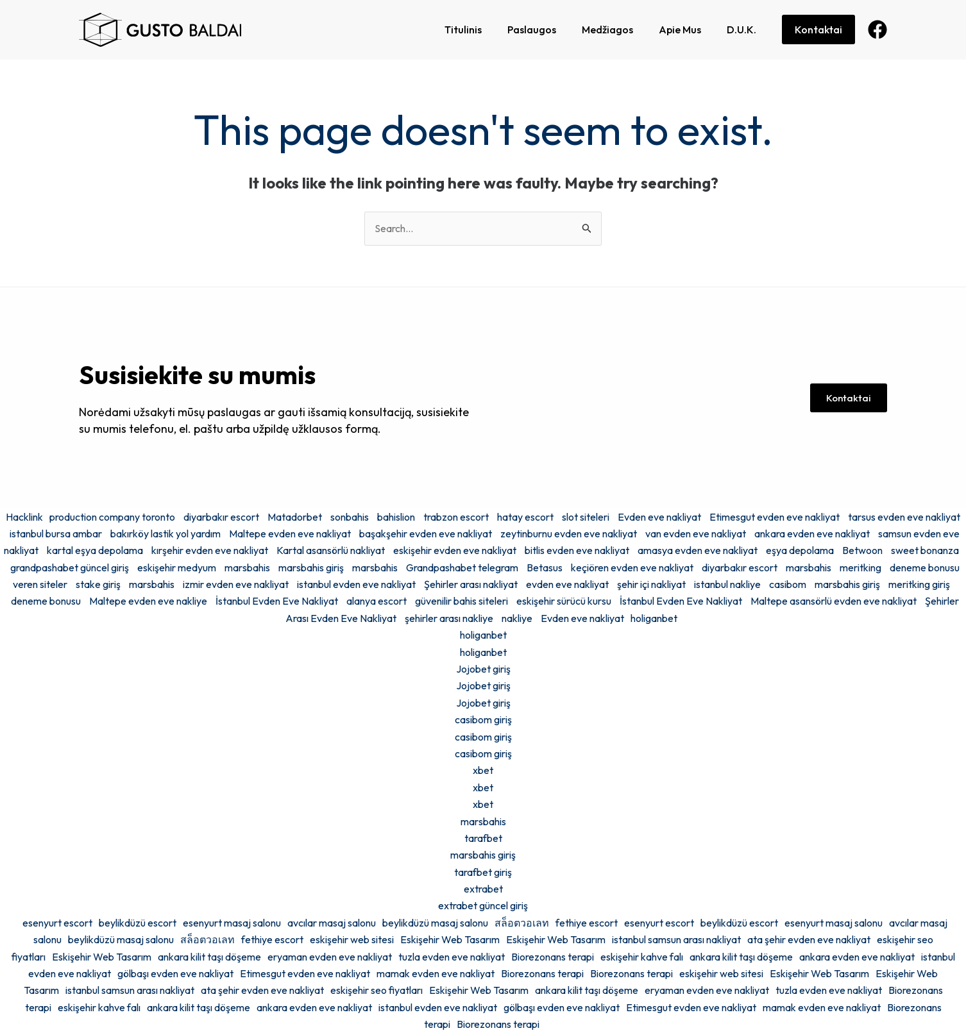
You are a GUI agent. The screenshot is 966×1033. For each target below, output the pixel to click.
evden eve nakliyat (567, 584)
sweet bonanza (925, 550)
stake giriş (98, 584)
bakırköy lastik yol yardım (165, 533)
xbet (483, 770)
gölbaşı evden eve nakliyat (175, 973)
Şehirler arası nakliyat (471, 584)
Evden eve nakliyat (659, 516)
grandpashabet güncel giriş (69, 567)
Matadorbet (294, 516)
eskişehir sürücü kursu (563, 600)
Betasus (545, 567)
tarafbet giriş (483, 872)
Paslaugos (531, 29)
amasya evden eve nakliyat (698, 550)
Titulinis (463, 29)
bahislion (396, 516)
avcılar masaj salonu (331, 922)
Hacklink (24, 516)
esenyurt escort (57, 922)
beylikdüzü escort (137, 922)
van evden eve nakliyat (695, 533)
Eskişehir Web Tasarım (450, 939)
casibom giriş (483, 719)
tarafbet (483, 838)
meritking (860, 567)
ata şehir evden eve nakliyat (808, 939)
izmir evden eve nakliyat (236, 584)
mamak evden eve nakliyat (436, 973)
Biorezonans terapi (552, 956)
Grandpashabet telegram (462, 567)
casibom (787, 584)
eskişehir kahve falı (641, 956)
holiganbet (654, 618)
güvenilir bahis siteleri (461, 600)
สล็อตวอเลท (522, 922)
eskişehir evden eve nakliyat (454, 550)
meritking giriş (919, 584)
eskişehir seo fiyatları (376, 990)
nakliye (517, 618)
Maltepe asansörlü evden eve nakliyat (833, 600)
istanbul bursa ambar (56, 533)
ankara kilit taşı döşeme (209, 956)
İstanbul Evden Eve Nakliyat (277, 600)
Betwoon (862, 550)
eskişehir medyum (176, 567)
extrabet (483, 888)
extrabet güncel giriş (483, 905)
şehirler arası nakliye (449, 618)
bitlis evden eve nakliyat (577, 550)
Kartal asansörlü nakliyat (330, 550)
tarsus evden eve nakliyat (904, 516)
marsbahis (247, 567)
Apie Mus (680, 29)
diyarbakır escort (221, 516)
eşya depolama (800, 550)
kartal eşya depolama (95, 550)
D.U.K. (741, 29)
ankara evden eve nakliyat (812, 533)
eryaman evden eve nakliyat (329, 956)
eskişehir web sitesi (352, 939)
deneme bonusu (46, 600)
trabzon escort (456, 516)
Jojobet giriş (483, 668)
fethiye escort (586, 922)
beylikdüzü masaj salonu (435, 922)
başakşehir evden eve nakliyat (425, 533)
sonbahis (349, 516)
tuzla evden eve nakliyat (451, 956)
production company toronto (112, 516)
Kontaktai (818, 29)
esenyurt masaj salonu (232, 922)
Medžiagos (607, 29)
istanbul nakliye (727, 584)
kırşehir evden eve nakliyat (209, 550)
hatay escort (525, 516)
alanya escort (376, 600)
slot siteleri (585, 516)
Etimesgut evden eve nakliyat (774, 516)
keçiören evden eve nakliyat (632, 567)
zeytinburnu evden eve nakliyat (568, 533)
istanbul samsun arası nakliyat (676, 939)
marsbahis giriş (311, 567)
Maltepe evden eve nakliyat (290, 533)
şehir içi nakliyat (651, 584)
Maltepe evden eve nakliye (148, 600)
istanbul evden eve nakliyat (356, 584)
